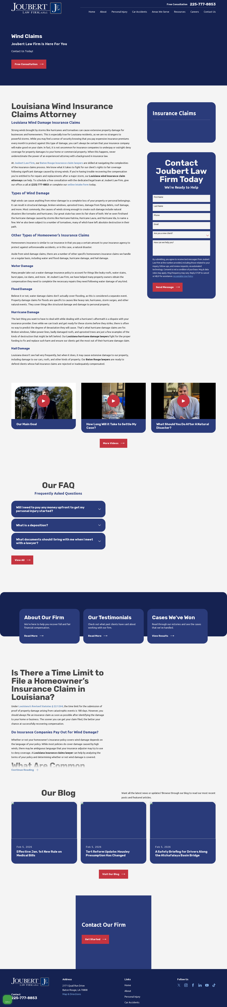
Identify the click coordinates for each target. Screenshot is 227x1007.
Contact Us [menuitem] (210, 11)
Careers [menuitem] (194, 11)
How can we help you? (164, 242)
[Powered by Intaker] (202, 1001)
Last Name (158, 206)
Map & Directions (71, 983)
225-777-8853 (203, 4)
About (128, 980)
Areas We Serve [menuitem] (160, 11)
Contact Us (130, 997)
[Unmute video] (176, 915)
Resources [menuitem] (179, 11)
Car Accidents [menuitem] (139, 11)
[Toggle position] (211, 915)
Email (156, 224)
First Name (158, 197)
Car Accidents (132, 991)
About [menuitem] (103, 11)
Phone (157, 215)
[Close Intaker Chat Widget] (217, 915)
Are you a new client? (163, 233)
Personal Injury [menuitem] (119, 11)
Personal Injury (132, 986)
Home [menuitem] (92, 11)
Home (128, 974)
